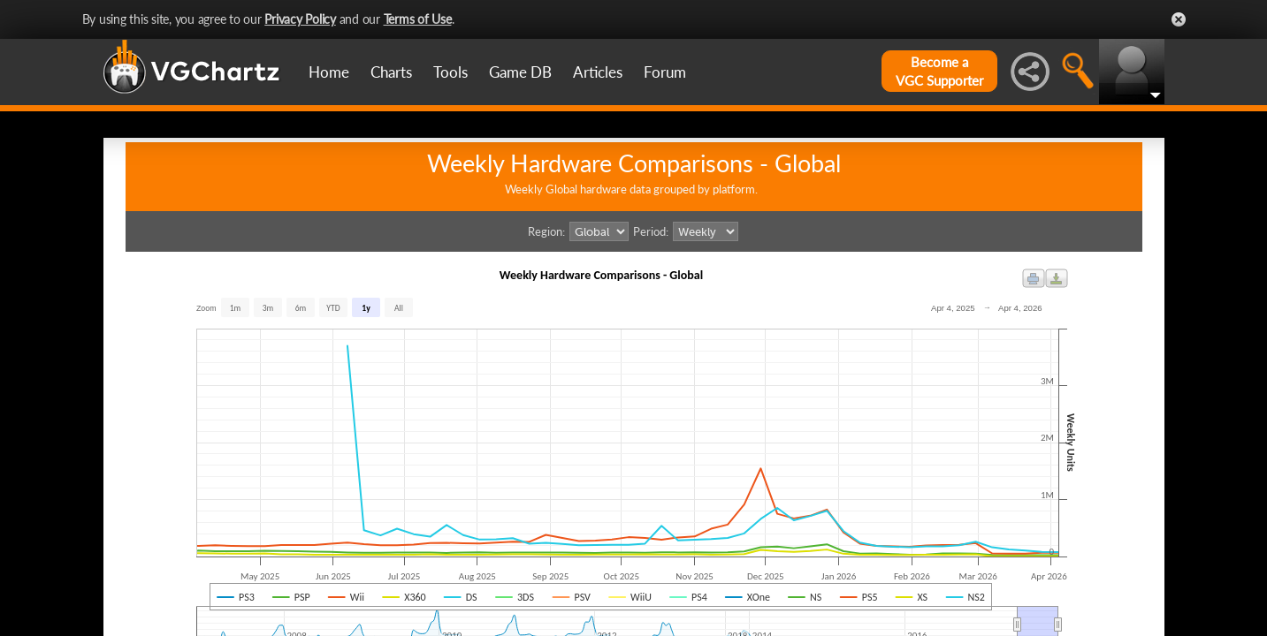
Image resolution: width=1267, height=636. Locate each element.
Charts (391, 72)
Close (1179, 19)
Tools (450, 72)
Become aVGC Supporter (939, 71)
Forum (665, 72)
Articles (597, 72)
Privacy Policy (300, 18)
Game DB (520, 72)
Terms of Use (418, 18)
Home (329, 72)
